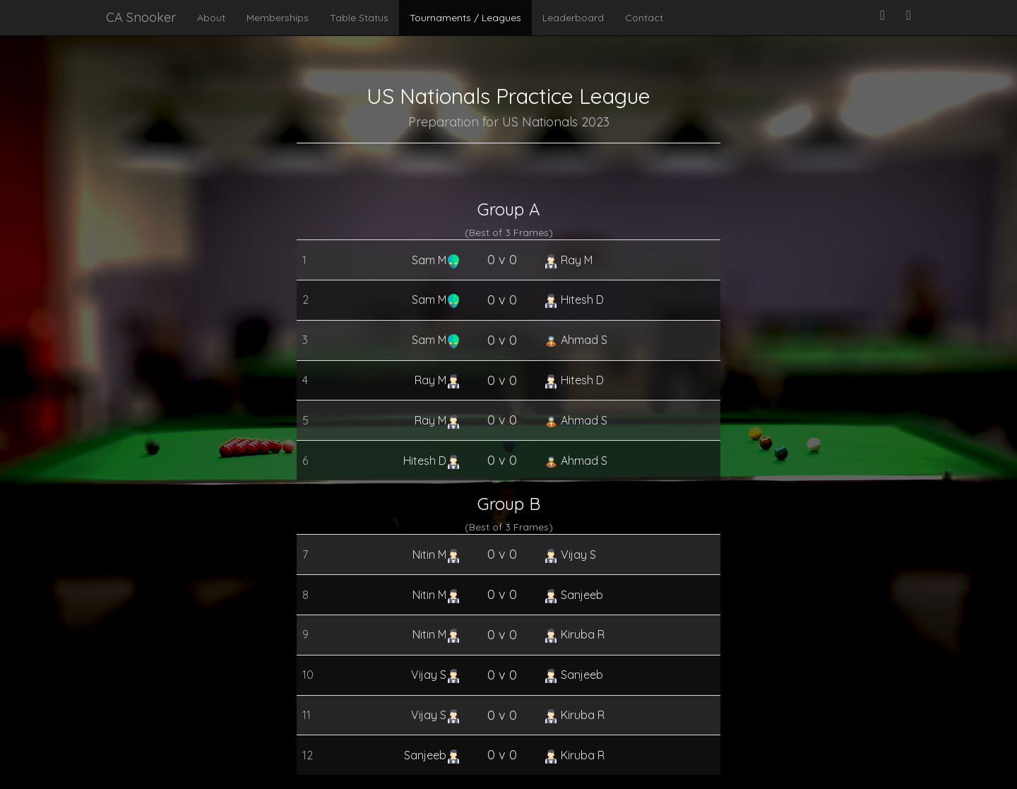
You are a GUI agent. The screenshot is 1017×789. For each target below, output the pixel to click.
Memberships (277, 17)
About (211, 17)
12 (307, 755)
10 (308, 675)
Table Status (359, 17)
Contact (644, 17)
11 (306, 715)
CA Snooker (141, 17)
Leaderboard (573, 17)
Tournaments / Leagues (465, 17)
